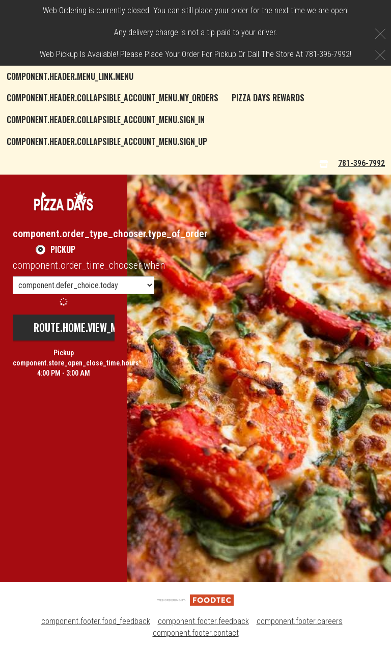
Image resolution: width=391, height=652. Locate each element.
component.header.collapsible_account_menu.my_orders (112, 98)
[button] (63, 201)
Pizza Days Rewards (268, 98)
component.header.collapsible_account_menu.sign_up (107, 141)
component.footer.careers (300, 621)
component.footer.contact (196, 633)
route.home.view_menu (83, 327)
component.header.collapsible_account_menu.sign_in (106, 120)
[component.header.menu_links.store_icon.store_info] (324, 164)
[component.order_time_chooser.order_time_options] (83, 285)
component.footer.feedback (203, 621)
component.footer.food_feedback (95, 621)
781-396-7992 (361, 163)
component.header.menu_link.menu (70, 76)
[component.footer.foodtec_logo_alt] (195, 600)
